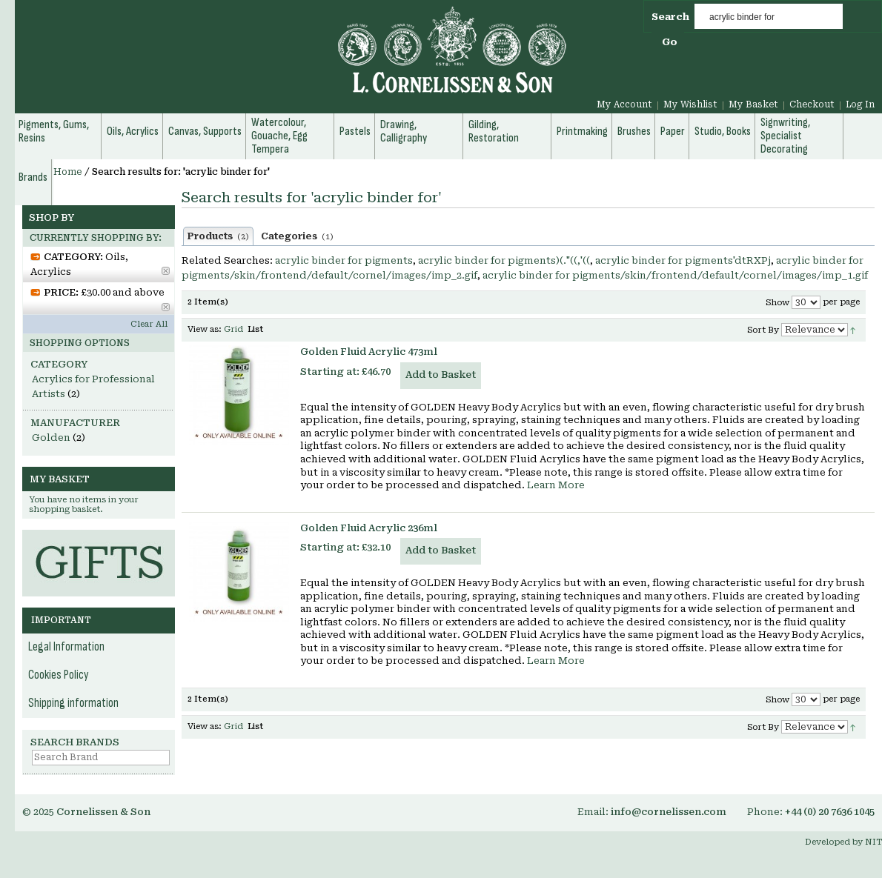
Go (669, 41)
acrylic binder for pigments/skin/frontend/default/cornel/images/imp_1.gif (675, 275)
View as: (205, 329)
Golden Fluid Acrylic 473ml (368, 351)
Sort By (763, 330)
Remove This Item (166, 271)
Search (670, 16)
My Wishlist (690, 104)
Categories (297, 236)
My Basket (753, 104)
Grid (233, 329)
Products (218, 236)
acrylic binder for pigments (344, 260)
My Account (624, 104)
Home (67, 172)
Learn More (556, 484)
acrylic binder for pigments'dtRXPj (683, 260)
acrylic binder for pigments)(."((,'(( (504, 260)
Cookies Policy (58, 675)
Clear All (149, 324)
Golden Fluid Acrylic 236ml (368, 527)
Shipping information (73, 703)
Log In (860, 104)
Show (777, 302)
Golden (51, 437)
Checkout (812, 104)
